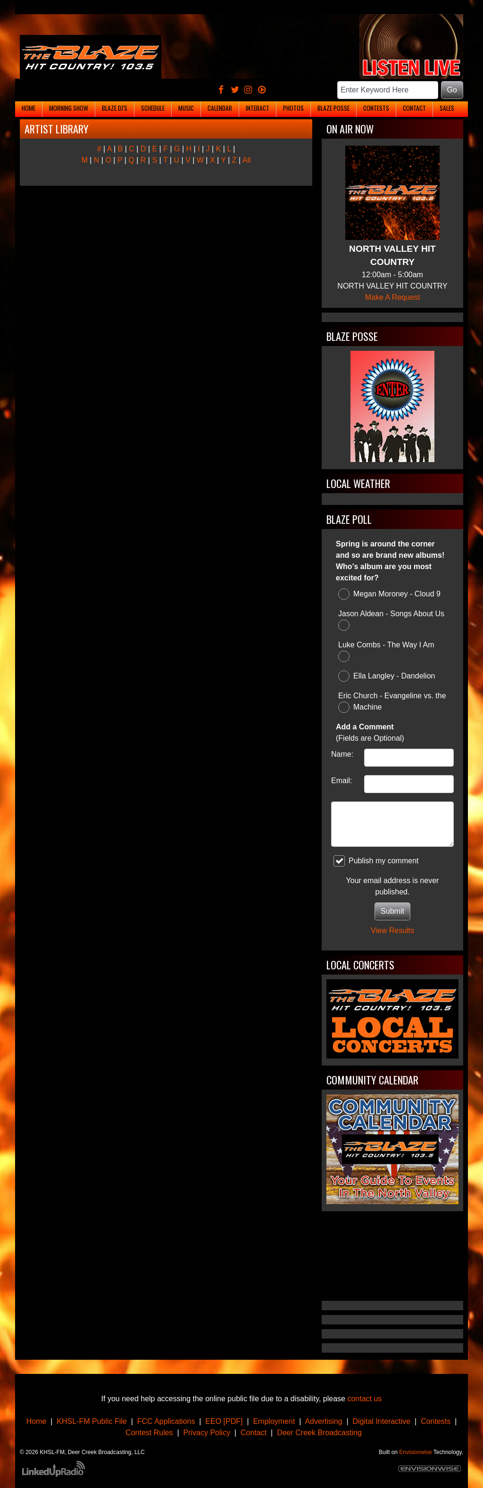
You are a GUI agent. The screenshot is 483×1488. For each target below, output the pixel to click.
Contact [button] (414, 108)
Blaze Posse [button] (333, 108)
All (246, 160)
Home (36, 1421)
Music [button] (186, 108)
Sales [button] (447, 108)
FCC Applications (166, 1421)
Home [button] (28, 108)
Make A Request (392, 297)
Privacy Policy (207, 1433)
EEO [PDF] (223, 1421)
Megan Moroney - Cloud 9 (389, 594)
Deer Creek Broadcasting (319, 1433)
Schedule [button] (153, 108)
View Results (392, 930)
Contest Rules (149, 1433)
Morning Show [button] (68, 108)
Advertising (323, 1421)
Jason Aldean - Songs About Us (391, 620)
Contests (435, 1421)
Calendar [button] (220, 108)
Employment (274, 1421)
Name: (342, 754)
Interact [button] (257, 108)
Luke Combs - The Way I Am (386, 651)
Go (452, 90)
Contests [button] (376, 108)
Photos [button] (293, 108)
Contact (253, 1433)
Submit (392, 911)
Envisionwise (415, 1452)
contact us (364, 1399)
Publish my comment (376, 861)
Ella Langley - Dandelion (386, 676)
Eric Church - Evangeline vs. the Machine (392, 702)
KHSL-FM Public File (91, 1421)
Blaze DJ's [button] (114, 108)
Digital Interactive (382, 1421)
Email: (341, 781)
